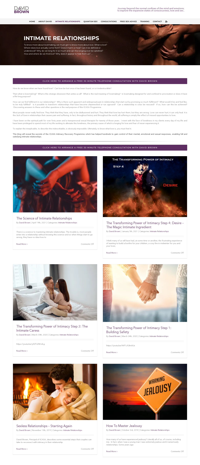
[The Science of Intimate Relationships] (55, 184)
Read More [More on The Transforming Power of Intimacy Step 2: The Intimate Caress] (21, 351)
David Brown (24, 223)
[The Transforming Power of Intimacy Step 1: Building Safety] (145, 293)
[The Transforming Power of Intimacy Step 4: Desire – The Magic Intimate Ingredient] (145, 186)
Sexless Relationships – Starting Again (44, 426)
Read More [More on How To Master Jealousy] (111, 451)
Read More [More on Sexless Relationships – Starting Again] (21, 449)
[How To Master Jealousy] (145, 392)
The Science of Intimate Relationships (44, 218)
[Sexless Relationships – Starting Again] (55, 392)
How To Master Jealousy (124, 426)
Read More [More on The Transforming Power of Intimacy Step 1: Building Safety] (111, 352)
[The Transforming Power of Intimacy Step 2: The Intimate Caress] (55, 292)
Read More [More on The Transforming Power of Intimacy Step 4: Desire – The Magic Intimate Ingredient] (111, 253)
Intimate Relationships (67, 223)
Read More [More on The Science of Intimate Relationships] (21, 244)
